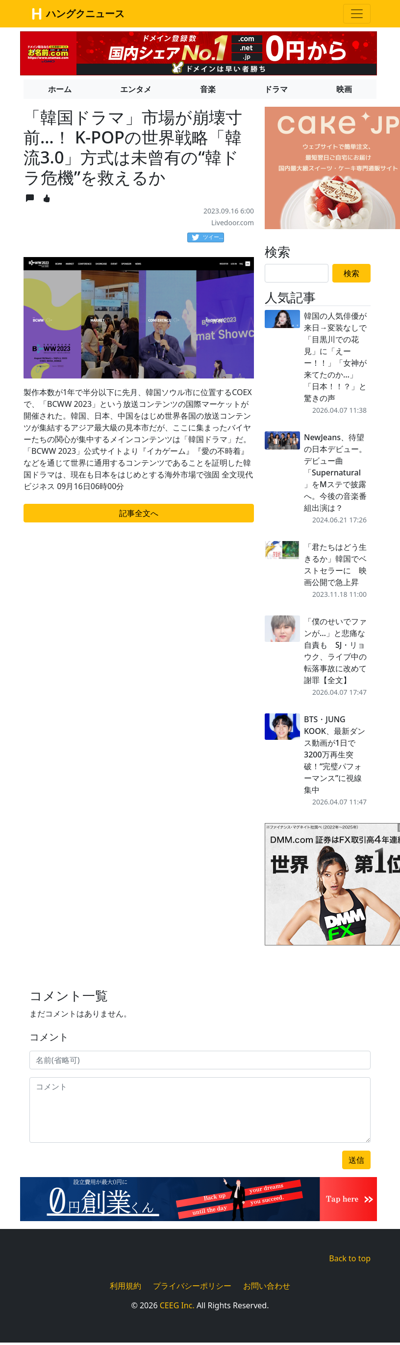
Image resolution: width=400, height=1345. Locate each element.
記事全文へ (138, 513)
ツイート (208, 237)
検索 (351, 273)
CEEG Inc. (177, 1305)
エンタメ (135, 89)
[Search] (296, 273)
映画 (344, 89)
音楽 (208, 89)
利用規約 (125, 1285)
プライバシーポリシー (192, 1285)
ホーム (60, 89)
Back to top (350, 1258)
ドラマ (276, 89)
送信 (356, 1160)
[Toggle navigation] (357, 14)
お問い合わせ (266, 1285)
